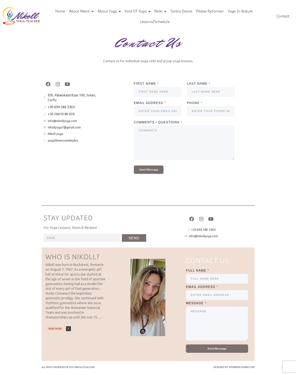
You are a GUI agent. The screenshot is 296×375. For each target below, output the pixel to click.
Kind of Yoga (138, 11)
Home (60, 11)
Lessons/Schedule (155, 21)
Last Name (198, 83)
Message (196, 303)
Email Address (150, 103)
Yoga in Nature (240, 11)
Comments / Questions (158, 122)
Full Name (197, 270)
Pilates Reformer (210, 11)
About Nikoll (81, 11)
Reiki (160, 11)
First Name (146, 83)
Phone (195, 103)
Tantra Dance (181, 11)
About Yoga (109, 11)
